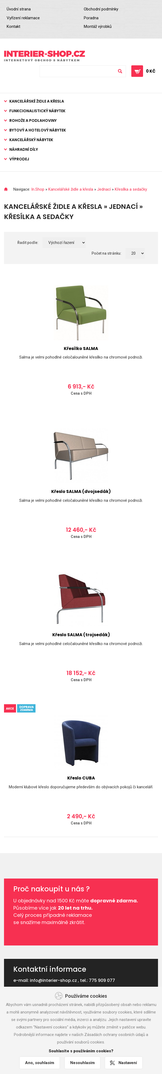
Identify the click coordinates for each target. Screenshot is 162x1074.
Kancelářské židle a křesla (36, 101)
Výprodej (19, 159)
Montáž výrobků (98, 26)
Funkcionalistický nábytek (37, 111)
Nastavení (128, 1062)
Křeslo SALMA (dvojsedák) (81, 491)
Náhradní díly (23, 149)
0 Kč (150, 71)
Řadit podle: (27, 242)
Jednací (104, 189)
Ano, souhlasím (39, 1062)
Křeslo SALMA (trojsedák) (81, 635)
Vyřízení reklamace (23, 18)
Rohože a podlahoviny (33, 120)
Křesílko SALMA (81, 348)
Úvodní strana (19, 9)
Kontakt (13, 26)
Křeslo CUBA (81, 778)
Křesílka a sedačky (131, 189)
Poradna (91, 18)
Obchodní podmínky (101, 9)
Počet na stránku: (106, 253)
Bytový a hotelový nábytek (37, 130)
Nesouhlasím (82, 1062)
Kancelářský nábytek (31, 139)
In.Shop (37, 189)
